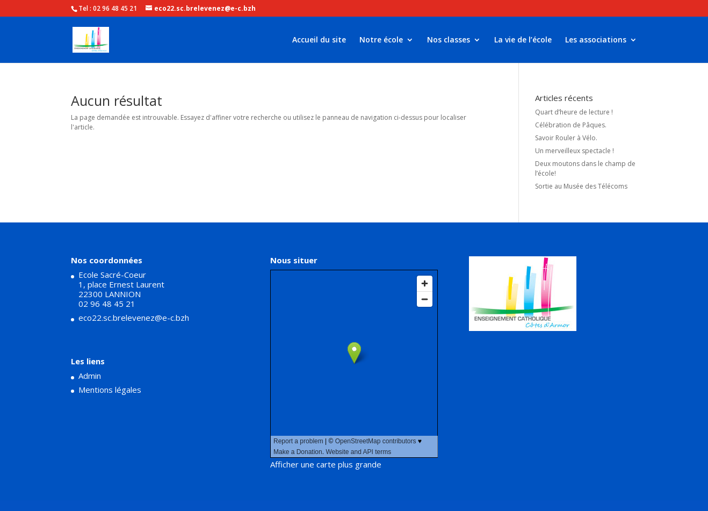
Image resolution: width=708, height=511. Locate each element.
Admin (89, 375)
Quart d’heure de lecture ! (574, 112)
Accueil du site (319, 40)
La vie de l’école (523, 40)
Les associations (595, 40)
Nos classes (448, 40)
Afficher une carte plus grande (325, 464)
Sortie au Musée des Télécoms (581, 186)
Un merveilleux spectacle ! (574, 150)
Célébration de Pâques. (570, 124)
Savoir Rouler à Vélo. (566, 137)
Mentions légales (109, 389)
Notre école (381, 40)
